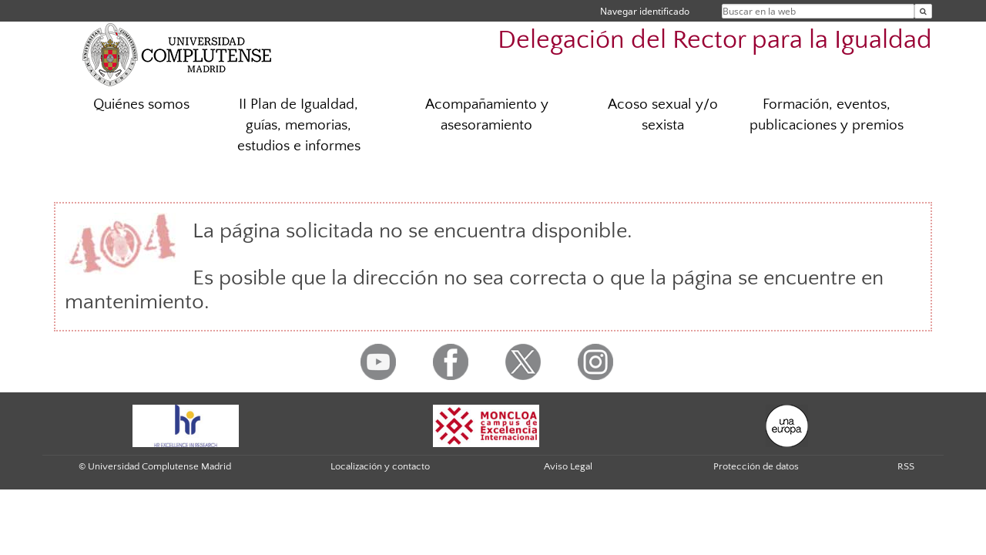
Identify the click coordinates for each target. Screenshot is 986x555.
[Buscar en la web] (923, 11)
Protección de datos (756, 466)
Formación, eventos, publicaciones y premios (827, 114)
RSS (905, 466)
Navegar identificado (644, 11)
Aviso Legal (568, 466)
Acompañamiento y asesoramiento (486, 114)
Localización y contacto (380, 466)
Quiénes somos (141, 104)
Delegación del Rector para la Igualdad (715, 40)
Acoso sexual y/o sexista (663, 114)
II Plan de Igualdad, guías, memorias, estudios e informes (299, 125)
